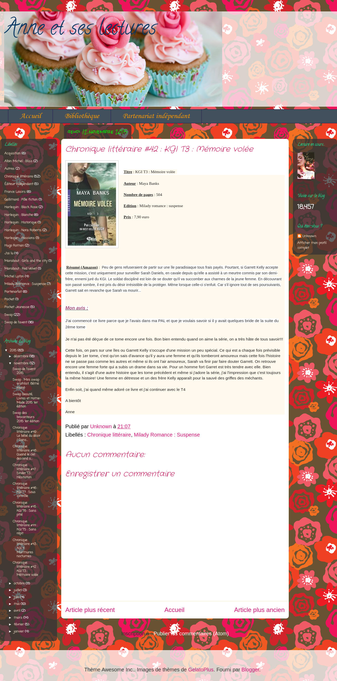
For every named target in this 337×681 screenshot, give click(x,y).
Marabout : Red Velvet (20, 268)
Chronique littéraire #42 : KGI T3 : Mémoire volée (25, 568)
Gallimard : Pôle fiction (21, 199)
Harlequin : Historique (20, 222)
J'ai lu (8, 253)
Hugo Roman (14, 245)
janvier (19, 631)
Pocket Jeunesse (16, 307)
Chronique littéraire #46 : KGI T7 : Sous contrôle (25, 490)
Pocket (9, 299)
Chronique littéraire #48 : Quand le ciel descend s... (25, 452)
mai (17, 604)
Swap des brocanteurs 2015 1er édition (26, 417)
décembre (21, 356)
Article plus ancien (259, 609)
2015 (14, 350)
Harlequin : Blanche (18, 215)
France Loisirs (15, 191)
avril (17, 610)
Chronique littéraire (109, 435)
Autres (9, 168)
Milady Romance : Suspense (167, 435)
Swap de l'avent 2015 (24, 371)
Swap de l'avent (15, 322)
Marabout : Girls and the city (25, 260)
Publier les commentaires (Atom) (191, 633)
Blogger (250, 669)
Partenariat (13, 291)
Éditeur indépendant (18, 184)
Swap (8, 314)
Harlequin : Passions (19, 238)
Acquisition (12, 153)
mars (18, 617)
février (19, 624)
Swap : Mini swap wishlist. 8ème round (26, 383)
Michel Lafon (14, 276)
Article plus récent (90, 609)
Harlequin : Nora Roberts (22, 230)
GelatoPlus (201, 669)
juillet (18, 590)
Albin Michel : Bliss (18, 161)
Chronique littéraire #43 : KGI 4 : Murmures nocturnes (25, 548)
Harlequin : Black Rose (21, 207)
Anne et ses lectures (80, 30)
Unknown (309, 236)
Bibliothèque (82, 116)
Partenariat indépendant (156, 116)
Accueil (30, 116)
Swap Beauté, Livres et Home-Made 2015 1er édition (27, 400)
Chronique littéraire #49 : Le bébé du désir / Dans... (26, 433)
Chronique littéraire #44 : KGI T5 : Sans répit (25, 527)
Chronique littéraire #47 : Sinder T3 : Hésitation (25, 471)
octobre (20, 583)
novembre (22, 363)
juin (17, 597)
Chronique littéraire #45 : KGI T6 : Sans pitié (25, 508)
